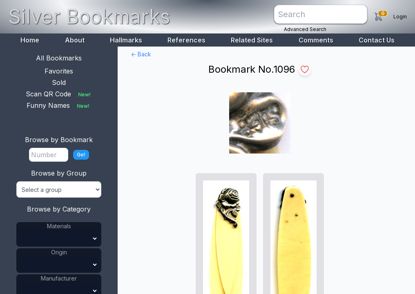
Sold (59, 82)
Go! (81, 154)
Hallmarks (126, 40)
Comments (316, 40)
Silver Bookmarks (89, 16)
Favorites (59, 71)
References (186, 40)
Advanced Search (305, 29)
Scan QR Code (59, 94)
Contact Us (377, 40)
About (75, 40)
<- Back (141, 54)
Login (400, 16)
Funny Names (59, 105)
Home (29, 40)
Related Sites (252, 40)
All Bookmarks (59, 58)
